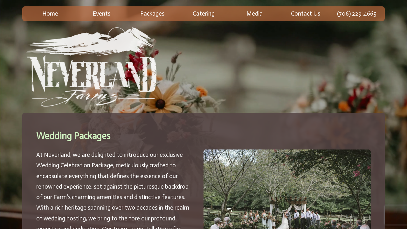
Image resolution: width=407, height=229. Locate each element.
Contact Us (305, 13)
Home (50, 13)
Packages (152, 13)
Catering (204, 13)
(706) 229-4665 (356, 13)
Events (101, 13)
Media (254, 13)
